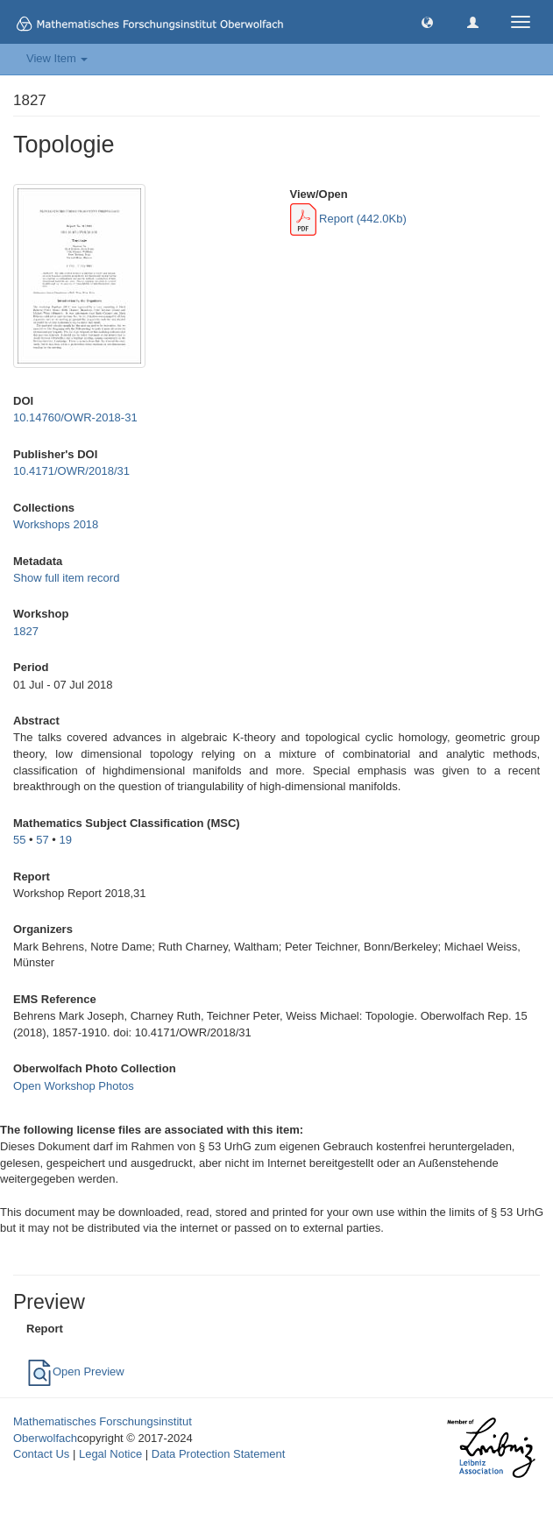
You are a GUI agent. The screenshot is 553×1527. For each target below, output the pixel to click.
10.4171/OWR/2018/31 (71, 470)
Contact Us (41, 1453)
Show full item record (66, 577)
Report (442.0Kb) (348, 218)
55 (19, 839)
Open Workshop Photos (73, 1085)
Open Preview (75, 1371)
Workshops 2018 (55, 524)
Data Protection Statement (218, 1453)
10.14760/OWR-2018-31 (75, 417)
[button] (427, 21)
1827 (26, 631)
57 (42, 839)
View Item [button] (57, 58)
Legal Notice (110, 1453)
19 (66, 839)
